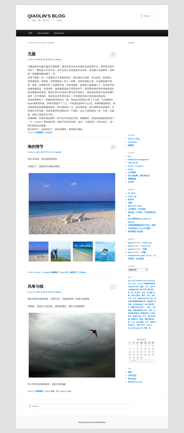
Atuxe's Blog (134, 139)
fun (129, 156)
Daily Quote (59, 33)
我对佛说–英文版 (135, 231)
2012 (134, 281)
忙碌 (143, 298)
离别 (150, 304)
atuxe (130, 246)
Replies (49, 132)
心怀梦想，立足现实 (137, 209)
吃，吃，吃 (132, 292)
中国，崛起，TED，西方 (144, 287)
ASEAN (139, 281)
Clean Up (132, 196)
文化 (147, 298)
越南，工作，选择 (146, 322)
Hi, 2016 (131, 193)
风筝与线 (35, 286)
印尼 (144, 289)
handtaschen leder (136, 255)
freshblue (132, 142)
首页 (30, 33)
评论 (132, 379)
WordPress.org (135, 382)
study (130, 169)
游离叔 (131, 145)
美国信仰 (140, 310)
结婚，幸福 (132, 310)
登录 (130, 372)
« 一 (133, 361)
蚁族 (131, 313)
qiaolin (58, 60)
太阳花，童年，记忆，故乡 (145, 295)
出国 (140, 289)
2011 (130, 281)
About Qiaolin (43, 33)
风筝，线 (54, 391)
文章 (132, 375)
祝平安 (131, 199)
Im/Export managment (138, 159)
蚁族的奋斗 (145, 313)
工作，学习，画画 (134, 298)
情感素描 (39, 132)
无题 (32, 54)
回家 (150, 292)
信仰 (136, 289)
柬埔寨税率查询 (137, 301)
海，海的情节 (71, 272)
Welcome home (135, 206)
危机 (152, 289)
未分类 (131, 182)
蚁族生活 (137, 313)
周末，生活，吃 (142, 292)
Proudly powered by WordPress (92, 422)
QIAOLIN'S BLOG (46, 15)
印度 (148, 289)
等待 (136, 307)
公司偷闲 (132, 172)
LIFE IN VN (133, 163)
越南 (150, 319)
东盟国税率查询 (149, 283)
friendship (151, 281)
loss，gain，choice (135, 283)
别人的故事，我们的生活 (139, 175)
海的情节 (35, 146)
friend (144, 281)
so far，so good (43, 272)
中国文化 (131, 287)
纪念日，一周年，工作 (147, 307)
